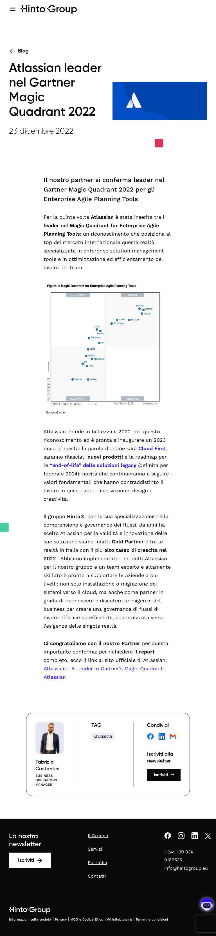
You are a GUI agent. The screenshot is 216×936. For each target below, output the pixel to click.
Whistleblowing (119, 919)
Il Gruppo (98, 835)
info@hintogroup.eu (186, 868)
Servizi (95, 849)
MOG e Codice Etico (86, 919)
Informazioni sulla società (30, 919)
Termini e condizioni (152, 919)
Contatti (97, 876)
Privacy (61, 919)
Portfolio (97, 862)
